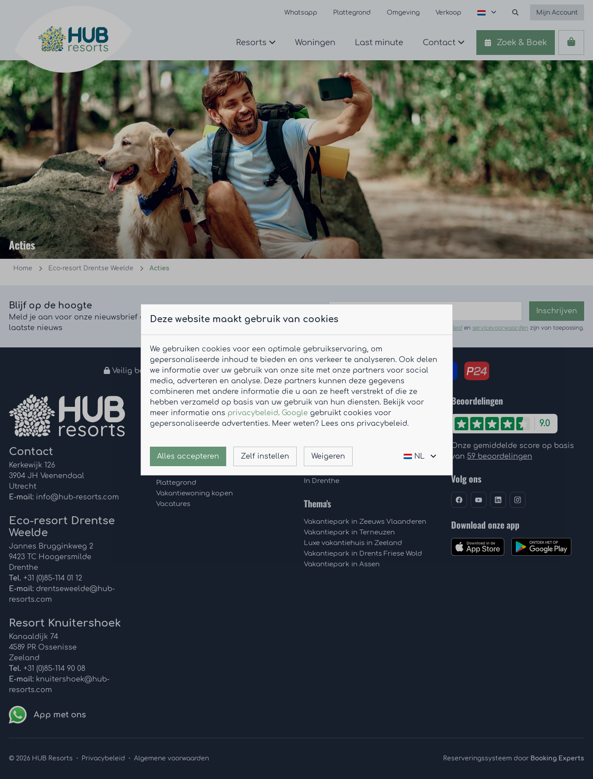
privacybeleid (253, 413)
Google (295, 413)
